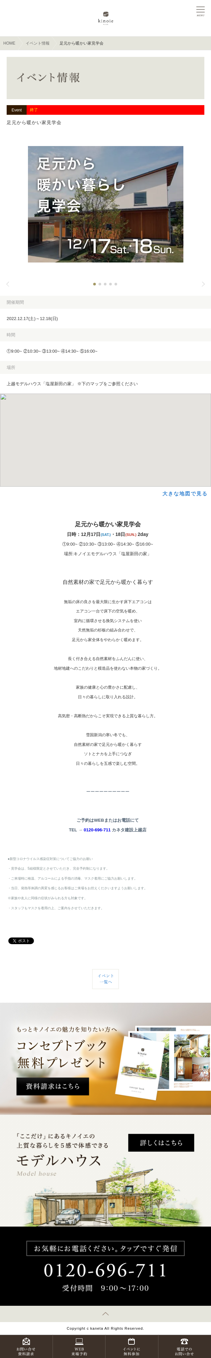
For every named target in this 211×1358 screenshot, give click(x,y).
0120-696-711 (97, 829)
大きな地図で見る (185, 493)
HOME (9, 43)
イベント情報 (38, 43)
